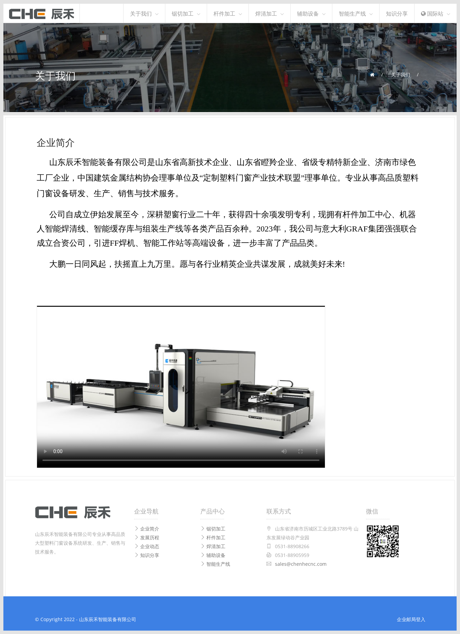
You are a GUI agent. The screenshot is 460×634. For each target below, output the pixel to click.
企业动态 (146, 546)
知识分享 (397, 13)
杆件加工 (224, 13)
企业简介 (146, 528)
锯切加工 (183, 13)
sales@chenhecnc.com (301, 564)
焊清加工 (266, 13)
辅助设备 (308, 13)
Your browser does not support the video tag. (181, 387)
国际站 (432, 13)
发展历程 (146, 537)
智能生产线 (352, 13)
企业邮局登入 (411, 619)
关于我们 (141, 13)
